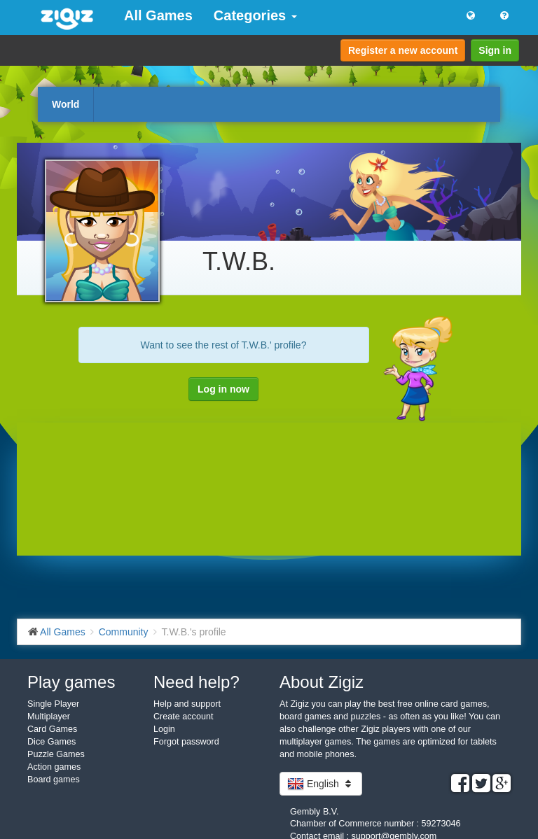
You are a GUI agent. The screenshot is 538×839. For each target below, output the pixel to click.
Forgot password (186, 742)
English (320, 783)
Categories (255, 15)
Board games (53, 779)
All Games (158, 15)
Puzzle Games (56, 754)
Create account (183, 716)
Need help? (196, 681)
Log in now (223, 389)
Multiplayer (48, 716)
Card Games (52, 729)
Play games (71, 681)
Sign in (494, 50)
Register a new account (402, 50)
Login (164, 729)
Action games (54, 767)
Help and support (187, 704)
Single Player (53, 704)
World (65, 104)
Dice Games (51, 742)
